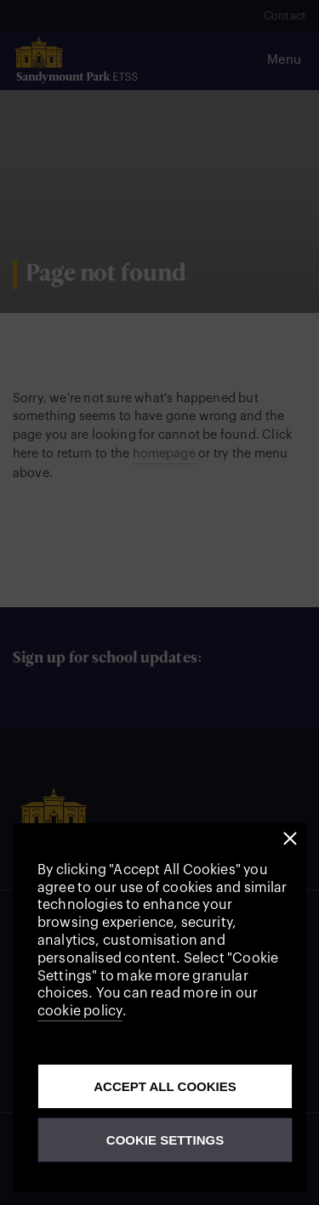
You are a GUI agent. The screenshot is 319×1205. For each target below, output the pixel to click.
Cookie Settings (165, 1140)
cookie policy (79, 1011)
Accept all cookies (165, 1086)
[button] (290, 839)
